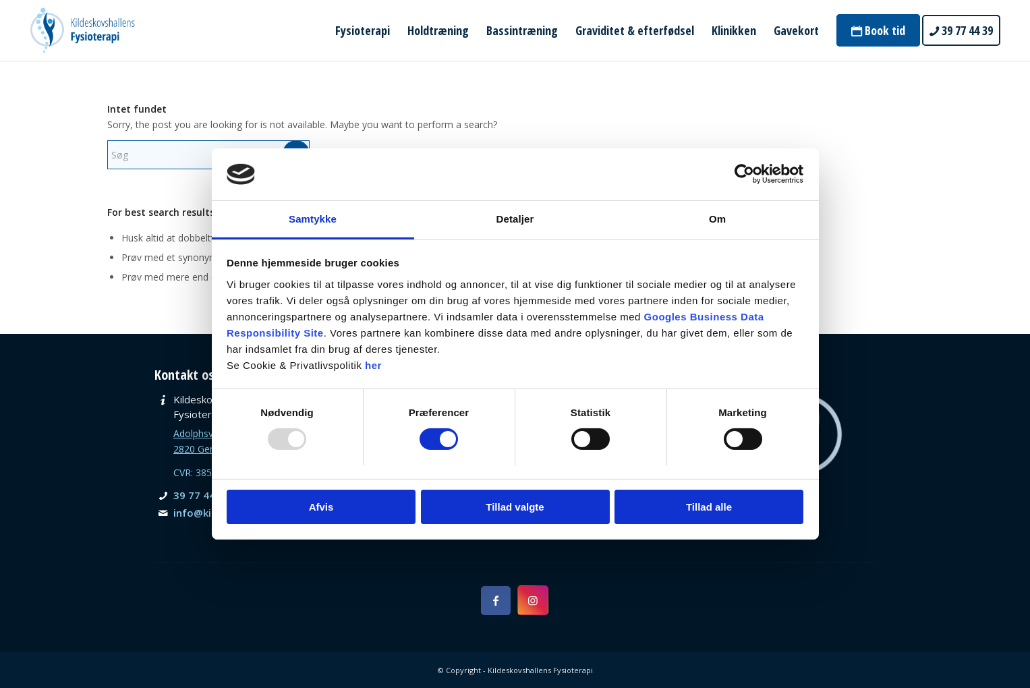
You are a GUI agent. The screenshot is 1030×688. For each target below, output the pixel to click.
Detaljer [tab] (515, 219)
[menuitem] (362, 30)
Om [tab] (717, 219)
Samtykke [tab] (313, 219)
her (373, 365)
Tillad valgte (515, 507)
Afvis (321, 507)
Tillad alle (709, 507)
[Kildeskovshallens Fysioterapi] (82, 30)
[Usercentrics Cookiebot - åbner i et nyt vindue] (744, 174)
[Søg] (208, 154)
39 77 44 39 (201, 495)
